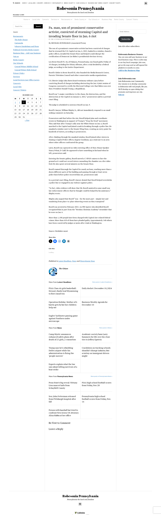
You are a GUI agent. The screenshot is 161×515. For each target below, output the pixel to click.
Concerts (40, 3)
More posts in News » (105, 328)
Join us (16, 56)
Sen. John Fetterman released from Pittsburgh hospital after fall (62, 399)
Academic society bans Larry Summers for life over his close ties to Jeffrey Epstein (96, 337)
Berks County (69, 3)
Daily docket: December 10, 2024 (97, 288)
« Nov (27, 120)
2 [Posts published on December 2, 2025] (19, 102)
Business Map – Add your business (27, 53)
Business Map (92, 3)
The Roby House (21, 39)
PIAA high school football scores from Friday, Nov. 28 (96, 384)
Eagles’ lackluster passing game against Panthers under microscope (63, 318)
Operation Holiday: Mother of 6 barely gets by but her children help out (63, 305)
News (74, 261)
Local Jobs (32, 3)
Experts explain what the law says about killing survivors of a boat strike (63, 367)
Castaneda (19, 43)
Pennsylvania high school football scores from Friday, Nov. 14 (96, 399)
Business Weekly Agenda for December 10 (94, 303)
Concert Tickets (114, 3)
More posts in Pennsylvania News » (101, 376)
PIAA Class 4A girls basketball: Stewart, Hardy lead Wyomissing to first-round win (63, 291)
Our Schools (81, 3)
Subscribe (125, 39)
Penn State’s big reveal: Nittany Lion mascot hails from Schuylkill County (63, 385)
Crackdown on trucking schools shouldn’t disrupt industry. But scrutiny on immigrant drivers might (96, 351)
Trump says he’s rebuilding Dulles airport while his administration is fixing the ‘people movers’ (61, 351)
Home (24, 3)
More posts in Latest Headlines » (102, 282)
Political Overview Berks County (26, 49)
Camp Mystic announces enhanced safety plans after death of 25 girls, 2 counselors (62, 337)
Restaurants (56, 3)
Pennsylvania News (87, 261)
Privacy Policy (18, 73)
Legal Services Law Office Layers (26, 80)
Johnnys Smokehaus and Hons (27, 46)
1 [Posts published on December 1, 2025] (15, 102)
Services (47, 3)
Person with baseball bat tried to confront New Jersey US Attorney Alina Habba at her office (64, 413)
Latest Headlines (64, 261)
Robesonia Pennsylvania (80, 8)
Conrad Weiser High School (25, 70)
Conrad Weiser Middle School (26, 66)
